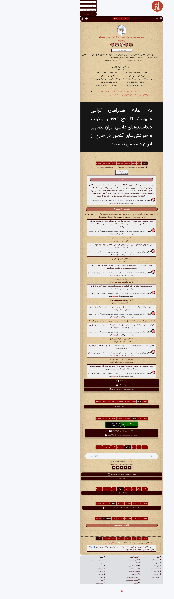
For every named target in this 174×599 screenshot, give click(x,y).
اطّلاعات (110, 163)
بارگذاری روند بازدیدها (87, 525)
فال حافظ (123, 566)
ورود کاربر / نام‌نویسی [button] (87, 18)
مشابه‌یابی (123, 574)
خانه (124, 557)
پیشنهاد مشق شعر (87, 493)
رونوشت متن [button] (87, 380)
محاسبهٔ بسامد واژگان (87, 406)
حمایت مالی (66, 566)
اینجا (82, 464)
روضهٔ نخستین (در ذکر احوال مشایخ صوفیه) (81, 37)
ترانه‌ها (79, 163)
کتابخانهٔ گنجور (100, 566)
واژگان (104, 163)
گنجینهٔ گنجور (100, 569)
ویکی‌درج (83, 171)
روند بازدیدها (72, 163)
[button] (126, 19)
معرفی (68, 557)
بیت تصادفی (122, 560)
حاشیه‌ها (64, 163)
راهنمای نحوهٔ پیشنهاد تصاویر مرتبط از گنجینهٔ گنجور (87, 435)
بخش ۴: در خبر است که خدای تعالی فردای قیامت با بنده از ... (95, 94)
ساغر (102, 563)
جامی (108, 37)
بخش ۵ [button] (95, 461)
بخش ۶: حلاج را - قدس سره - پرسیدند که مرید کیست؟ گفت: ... (80, 91)
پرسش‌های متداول (64, 560)
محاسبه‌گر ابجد (99, 572)
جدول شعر (122, 563)
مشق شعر (86, 163)
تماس (68, 580)
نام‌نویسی (92, 546)
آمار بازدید (67, 574)
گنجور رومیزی (100, 560)
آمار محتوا (67, 569)
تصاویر (99, 163)
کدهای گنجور (100, 557)
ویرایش (80, 203)
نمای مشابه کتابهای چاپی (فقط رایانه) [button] (87, 389)
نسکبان (102, 583)
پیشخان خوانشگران (98, 577)
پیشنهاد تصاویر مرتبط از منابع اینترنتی (87, 431)
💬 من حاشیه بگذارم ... (77, 543)
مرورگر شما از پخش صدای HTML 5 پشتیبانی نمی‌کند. (87, 456)
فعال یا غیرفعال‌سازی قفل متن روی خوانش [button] (87, 474)
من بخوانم (87, 478)
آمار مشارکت (66, 572)
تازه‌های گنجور (121, 577)
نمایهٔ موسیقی (121, 569)
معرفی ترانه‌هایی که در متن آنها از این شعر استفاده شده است (87, 507)
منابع (68, 577)
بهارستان (101, 37)
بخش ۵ (87, 40)
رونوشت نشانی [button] (87, 385)
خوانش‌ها (93, 163)
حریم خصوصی (65, 583)
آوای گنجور (101, 574)
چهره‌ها (67, 563)
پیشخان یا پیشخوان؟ (98, 580)
